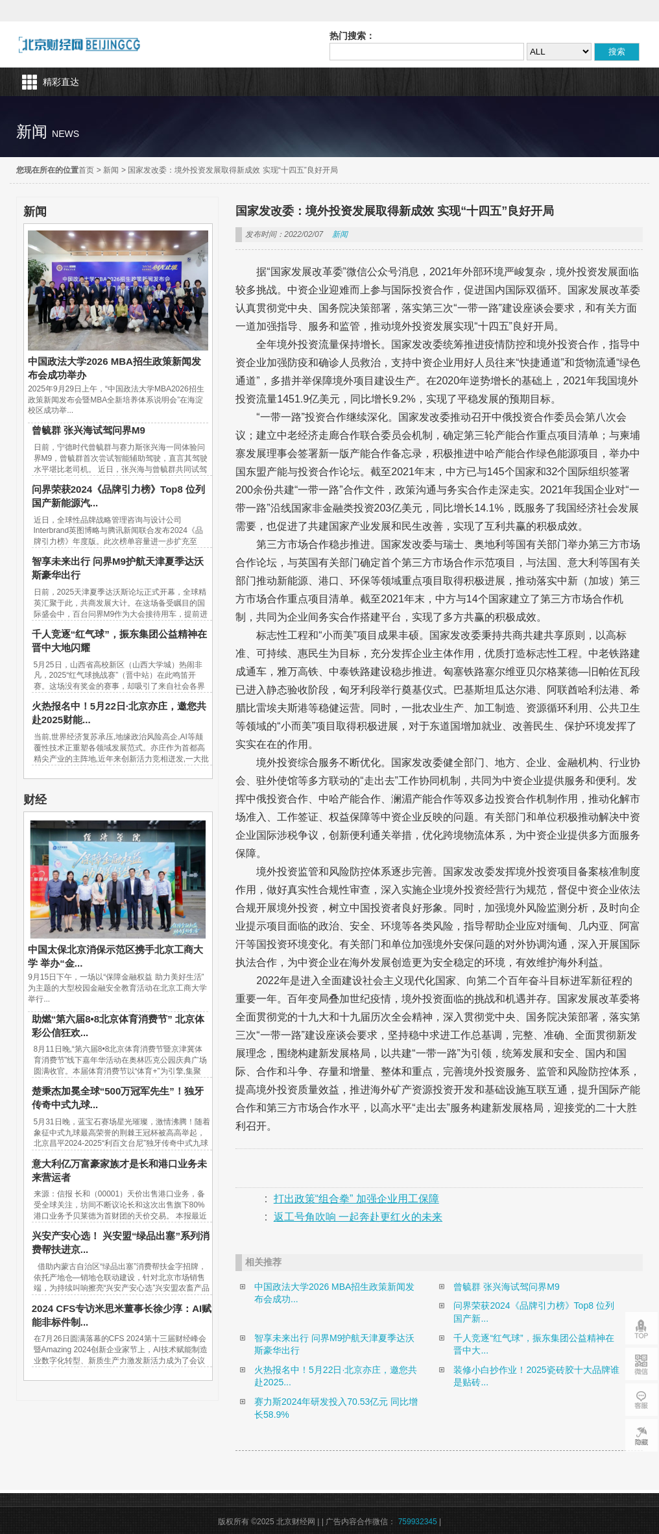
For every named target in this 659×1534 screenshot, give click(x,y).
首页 (86, 170)
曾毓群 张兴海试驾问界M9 (88, 430)
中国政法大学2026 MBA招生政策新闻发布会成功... (334, 1293)
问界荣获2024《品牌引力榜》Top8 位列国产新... (533, 1312)
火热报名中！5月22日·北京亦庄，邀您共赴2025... (335, 1376)
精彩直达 (61, 82)
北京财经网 (79, 44)
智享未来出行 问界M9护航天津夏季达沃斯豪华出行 (334, 1344)
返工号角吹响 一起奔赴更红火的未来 (358, 1216)
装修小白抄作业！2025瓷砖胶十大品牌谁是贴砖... (536, 1376)
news (65, 134)
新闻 (111, 170)
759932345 (417, 1521)
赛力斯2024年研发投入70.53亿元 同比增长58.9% (336, 1408)
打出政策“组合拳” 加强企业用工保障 (356, 1198)
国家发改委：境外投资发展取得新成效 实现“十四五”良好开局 (232, 170)
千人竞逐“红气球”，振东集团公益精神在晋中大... (533, 1344)
